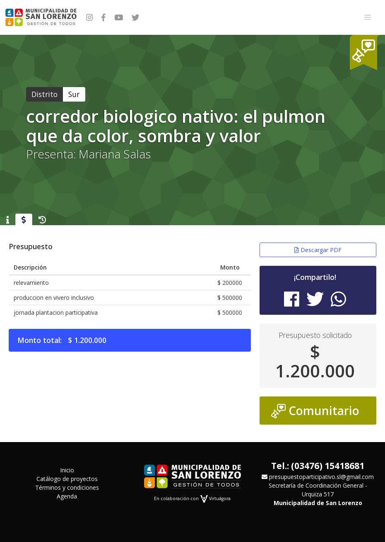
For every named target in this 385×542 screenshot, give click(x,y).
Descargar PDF (318, 250)
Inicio (67, 470)
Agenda (67, 496)
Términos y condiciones (67, 487)
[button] (367, 17)
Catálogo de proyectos (67, 479)
